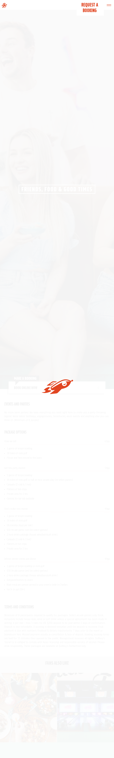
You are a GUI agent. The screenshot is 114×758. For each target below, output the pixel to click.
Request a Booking (89, 7)
